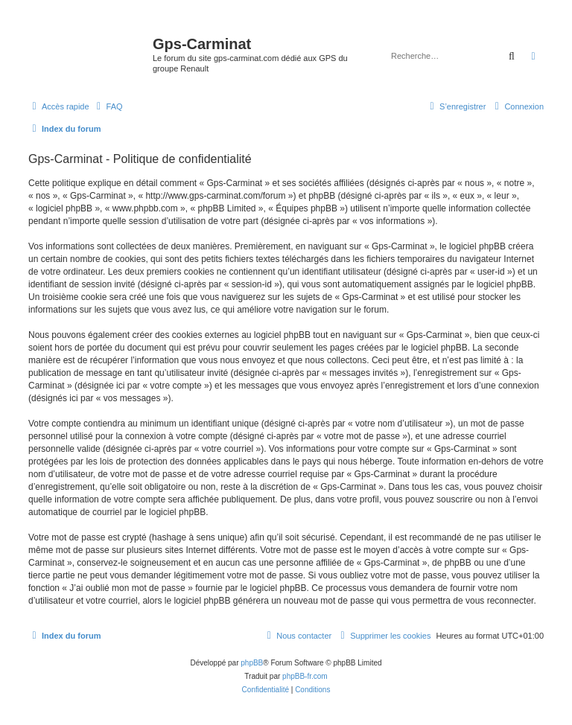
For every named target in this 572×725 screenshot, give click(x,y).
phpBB (252, 663)
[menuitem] (108, 106)
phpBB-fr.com (305, 676)
